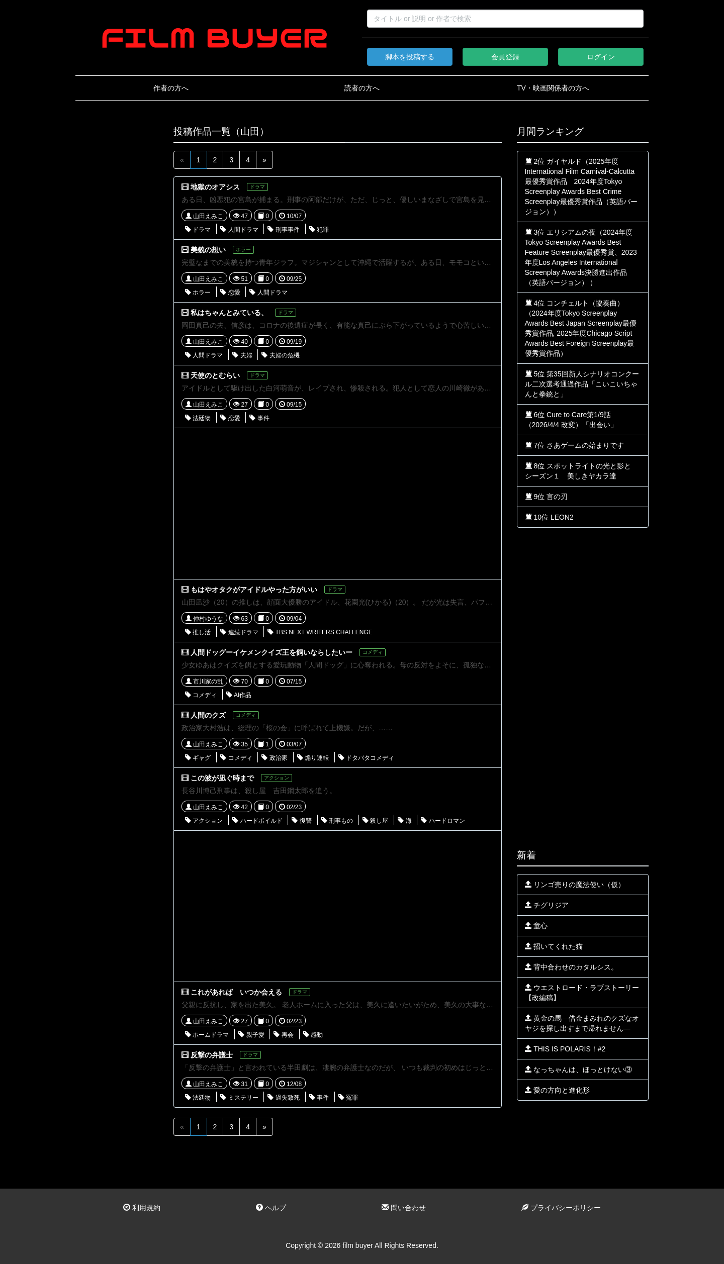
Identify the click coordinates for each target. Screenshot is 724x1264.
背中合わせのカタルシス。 (571, 967)
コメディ (201, 695)
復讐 (301, 820)
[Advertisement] (116, 277)
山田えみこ (204, 216)
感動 (313, 1034)
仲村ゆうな (204, 618)
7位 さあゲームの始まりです (574, 445)
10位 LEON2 (549, 517)
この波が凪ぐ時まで (222, 778)
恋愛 (230, 292)
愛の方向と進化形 (557, 1090)
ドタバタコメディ (366, 757)
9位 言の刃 (546, 497)
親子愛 (251, 1034)
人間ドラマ (239, 229)
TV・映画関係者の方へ (553, 88)
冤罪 (348, 1097)
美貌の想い (208, 250)
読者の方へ (362, 88)
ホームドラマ (207, 1034)
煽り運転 (313, 757)
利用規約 (141, 1208)
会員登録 (505, 57)
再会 (283, 1034)
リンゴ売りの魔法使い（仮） (575, 885)
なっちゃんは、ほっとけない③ (578, 1069)
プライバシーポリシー (561, 1208)
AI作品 (238, 695)
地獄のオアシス (215, 187)
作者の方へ (171, 88)
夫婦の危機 (280, 355)
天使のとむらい (215, 375)
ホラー (198, 292)
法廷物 (198, 418)
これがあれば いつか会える (236, 992)
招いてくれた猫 (554, 946)
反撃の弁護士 (212, 1055)
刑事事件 (283, 229)
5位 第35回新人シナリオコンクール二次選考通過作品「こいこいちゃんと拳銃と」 (582, 384)
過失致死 (283, 1097)
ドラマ (198, 229)
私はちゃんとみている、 (229, 313)
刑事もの (337, 820)
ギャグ (198, 757)
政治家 (274, 757)
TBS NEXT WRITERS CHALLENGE (319, 632)
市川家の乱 (204, 681)
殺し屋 (375, 820)
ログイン (601, 57)
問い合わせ (404, 1208)
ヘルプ (271, 1208)
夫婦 (242, 355)
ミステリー (239, 1097)
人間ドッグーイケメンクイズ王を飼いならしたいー (271, 652)
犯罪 (319, 229)
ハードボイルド (257, 820)
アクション (204, 820)
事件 (259, 418)
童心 (536, 926)
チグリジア (547, 905)
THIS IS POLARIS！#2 (565, 1049)
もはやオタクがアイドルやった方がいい (254, 590)
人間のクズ (208, 715)
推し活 (198, 632)
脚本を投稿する (409, 57)
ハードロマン (443, 820)
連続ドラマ (239, 632)
